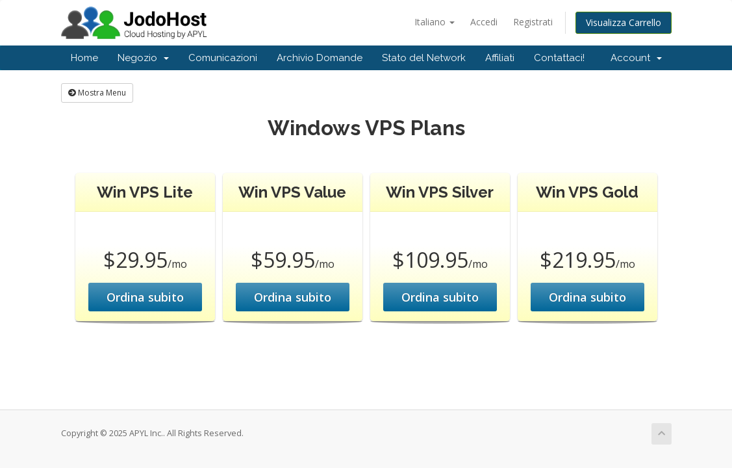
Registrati (533, 22)
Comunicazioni (222, 58)
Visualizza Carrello (623, 22)
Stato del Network (424, 58)
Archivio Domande (319, 58)
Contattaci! (559, 58)
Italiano (434, 22)
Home (84, 58)
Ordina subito (145, 297)
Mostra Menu (97, 92)
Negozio (143, 58)
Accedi (484, 22)
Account (636, 58)
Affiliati (499, 58)
